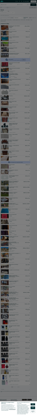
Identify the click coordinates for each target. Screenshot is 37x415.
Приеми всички (33, 404)
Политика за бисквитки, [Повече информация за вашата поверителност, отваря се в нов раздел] (12, 409)
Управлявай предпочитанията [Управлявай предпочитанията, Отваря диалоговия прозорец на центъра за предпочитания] (33, 411)
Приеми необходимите (33, 408)
